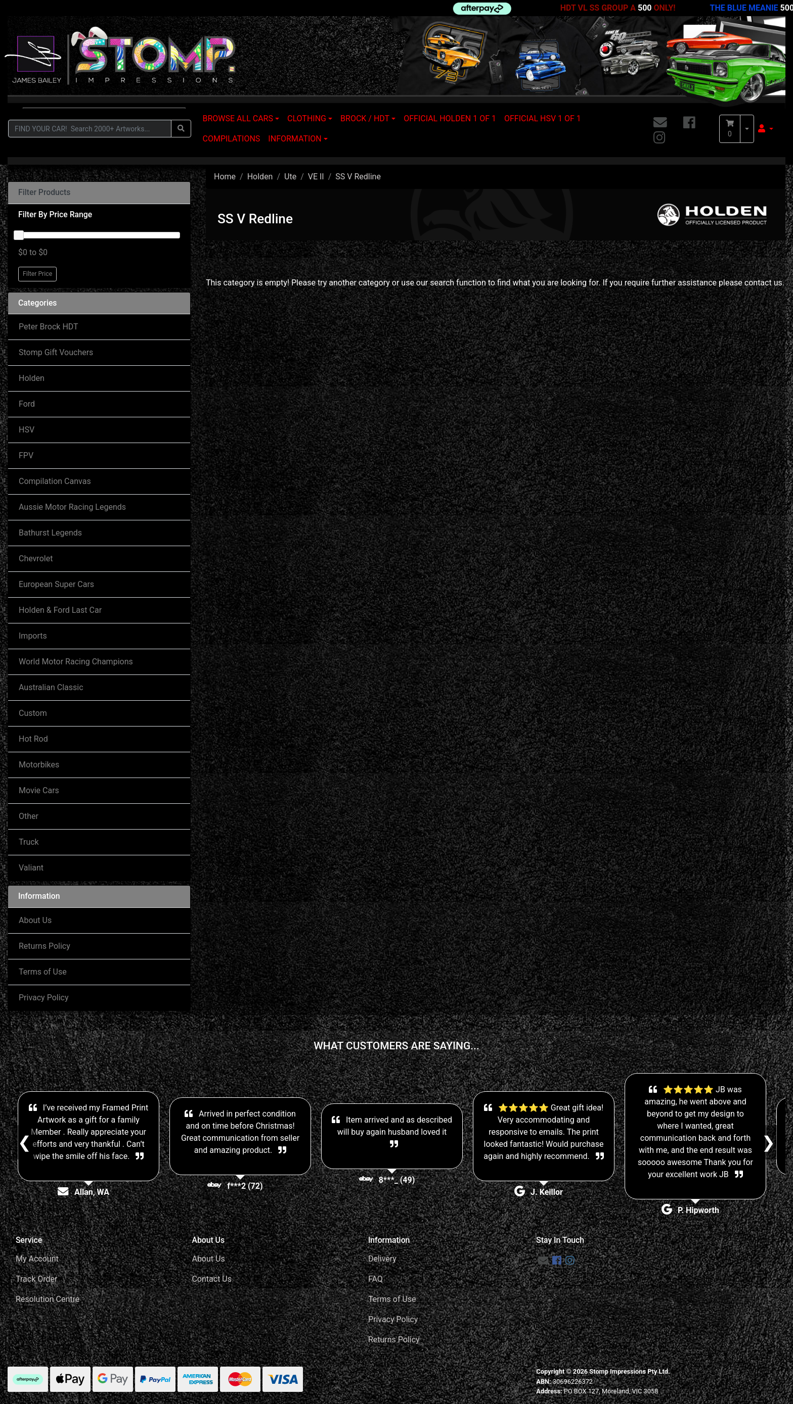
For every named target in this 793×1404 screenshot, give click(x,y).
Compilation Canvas (55, 481)
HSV (26, 429)
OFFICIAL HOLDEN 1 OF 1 (450, 118)
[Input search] (89, 128)
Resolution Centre (47, 1299)
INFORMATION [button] (294, 138)
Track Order (36, 1279)
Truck (29, 842)
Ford (27, 404)
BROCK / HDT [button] (364, 118)
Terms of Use (43, 972)
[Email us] (660, 123)
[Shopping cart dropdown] (747, 129)
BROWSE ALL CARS (238, 118)
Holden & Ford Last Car (60, 610)
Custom (33, 713)
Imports (33, 636)
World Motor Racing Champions (76, 661)
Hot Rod (33, 739)
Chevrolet (36, 558)
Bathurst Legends (50, 533)
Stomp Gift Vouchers (56, 352)
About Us (35, 920)
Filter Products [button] (44, 192)
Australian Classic (51, 687)
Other (28, 816)
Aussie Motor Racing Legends (72, 507)
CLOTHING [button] (306, 118)
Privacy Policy (44, 997)
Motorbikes (39, 764)
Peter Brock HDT (48, 326)
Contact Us (212, 1279)
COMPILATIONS (231, 138)
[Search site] (181, 128)
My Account (37, 1259)
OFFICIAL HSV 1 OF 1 (542, 118)
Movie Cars (39, 790)
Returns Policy (44, 946)
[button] (765, 129)
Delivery (382, 1259)
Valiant (31, 868)
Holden (32, 378)
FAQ (375, 1279)
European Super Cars (56, 584)
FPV (26, 455)
